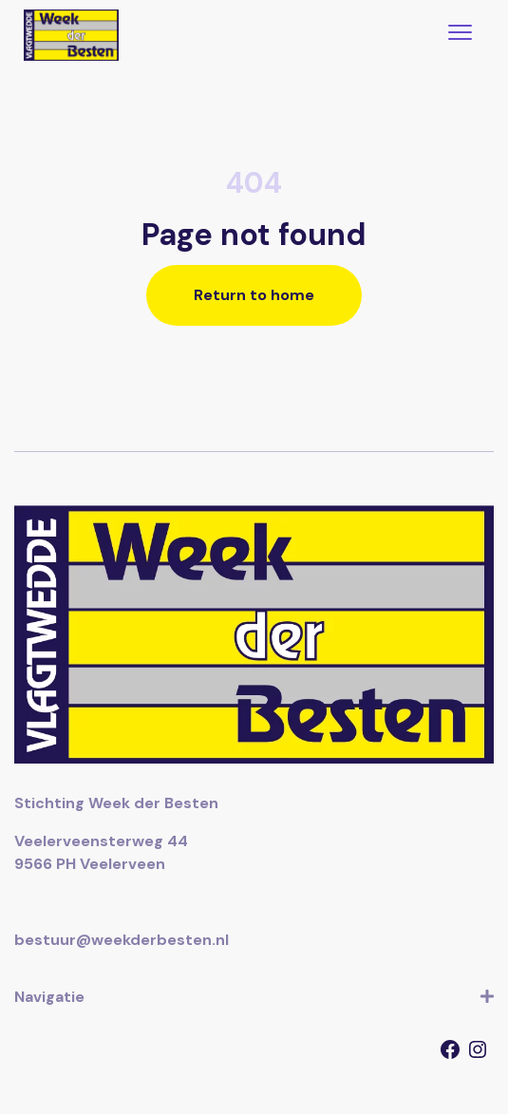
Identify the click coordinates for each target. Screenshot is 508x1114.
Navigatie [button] (254, 997)
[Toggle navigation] (460, 34)
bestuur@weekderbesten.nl (121, 940)
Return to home (254, 295)
